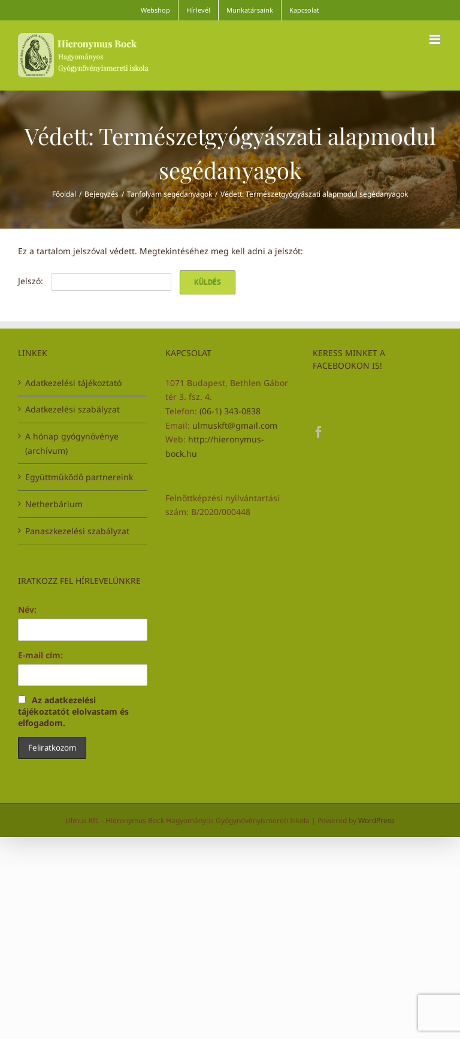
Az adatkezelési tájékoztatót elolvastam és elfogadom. (73, 711)
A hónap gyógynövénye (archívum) (72, 443)
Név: (27, 609)
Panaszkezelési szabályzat (77, 531)
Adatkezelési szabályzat (72, 409)
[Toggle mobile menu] (435, 39)
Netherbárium (54, 504)
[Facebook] (319, 432)
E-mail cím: (40, 655)
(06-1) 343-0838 (230, 411)
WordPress (376, 820)
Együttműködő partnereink (79, 477)
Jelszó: (94, 281)
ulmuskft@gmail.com (234, 425)
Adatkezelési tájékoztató (73, 383)
